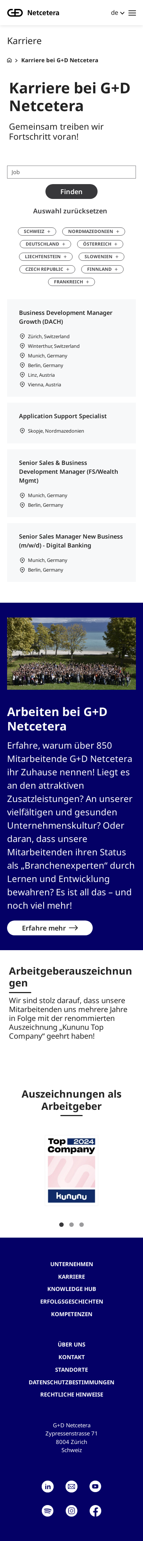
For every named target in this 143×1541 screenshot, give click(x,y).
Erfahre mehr (44, 927)
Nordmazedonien (90, 231)
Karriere (71, 1276)
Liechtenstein (43, 256)
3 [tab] (81, 1224)
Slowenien (98, 256)
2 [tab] (71, 1224)
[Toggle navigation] (132, 12)
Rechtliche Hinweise (71, 1394)
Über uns (71, 1344)
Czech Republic (44, 269)
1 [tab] (61, 1224)
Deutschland (42, 244)
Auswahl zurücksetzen (70, 210)
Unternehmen (71, 1264)
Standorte (71, 1369)
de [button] (114, 12)
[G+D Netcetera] (9, 60)
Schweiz (34, 231)
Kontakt (71, 1357)
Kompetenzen (71, 1314)
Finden (71, 191)
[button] (71, 1170)
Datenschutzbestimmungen (71, 1382)
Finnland (99, 269)
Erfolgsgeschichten (71, 1301)
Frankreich (68, 282)
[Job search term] (71, 172)
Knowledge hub (71, 1288)
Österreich (97, 244)
